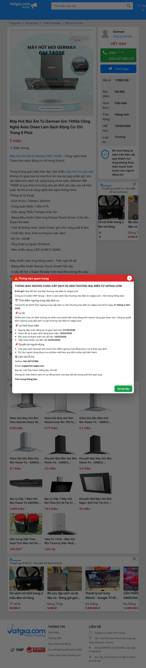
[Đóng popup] (129, 278)
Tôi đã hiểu (123, 388)
